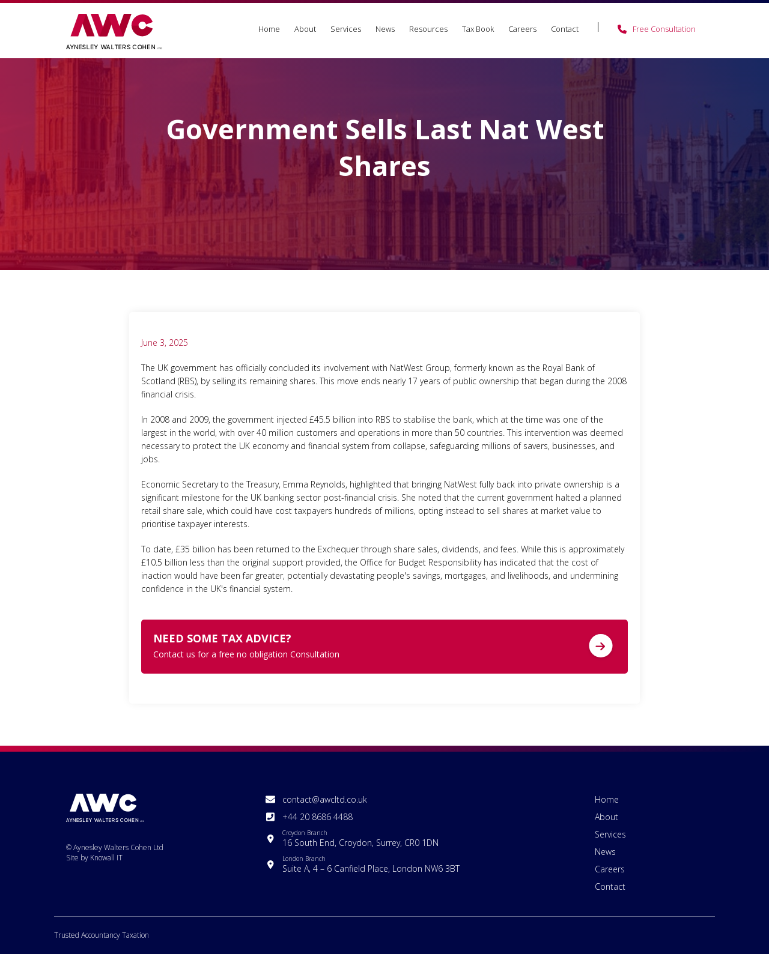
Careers (522, 28)
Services (345, 28)
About (305, 28)
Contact (565, 28)
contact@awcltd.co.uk (324, 799)
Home (269, 28)
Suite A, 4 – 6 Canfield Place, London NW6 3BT (371, 864)
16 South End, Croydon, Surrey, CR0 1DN (360, 838)
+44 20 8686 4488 (317, 817)
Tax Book (478, 28)
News (385, 28)
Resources (428, 28)
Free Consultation (664, 28)
